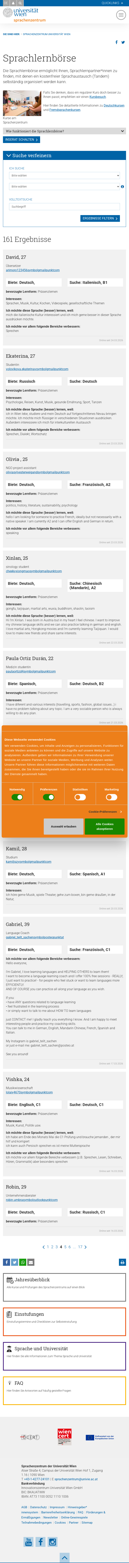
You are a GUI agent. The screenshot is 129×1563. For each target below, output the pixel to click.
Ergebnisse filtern (98, 218)
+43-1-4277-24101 (37, 1479)
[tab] (64, 131)
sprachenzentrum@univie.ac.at (76, 1479)
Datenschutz (38, 1507)
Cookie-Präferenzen (103, 811)
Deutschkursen (114, 105)
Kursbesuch (97, 97)
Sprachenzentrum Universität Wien (46, 34)
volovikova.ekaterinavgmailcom (37, 369)
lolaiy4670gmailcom (29, 1092)
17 (80, 1246)
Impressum (57, 1507)
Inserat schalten (19, 139)
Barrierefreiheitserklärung (58, 1512)
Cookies (60, 1522)
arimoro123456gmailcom (33, 270)
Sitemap (87, 1522)
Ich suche (16, 168)
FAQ (80, 1512)
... (74, 1246)
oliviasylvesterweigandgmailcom (38, 472)
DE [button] (6, 3)
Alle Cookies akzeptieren (105, 826)
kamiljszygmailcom (28, 862)
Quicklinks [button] (110, 3)
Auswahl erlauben (63, 826)
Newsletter (50, 1517)
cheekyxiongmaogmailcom (34, 571)
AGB (24, 1507)
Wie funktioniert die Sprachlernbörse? (35, 131)
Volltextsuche (20, 199)
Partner (73, 1522)
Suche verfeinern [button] (28, 155)
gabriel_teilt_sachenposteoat (35, 937)
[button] (13, 3)
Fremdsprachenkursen (64, 110)
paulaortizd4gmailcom (31, 671)
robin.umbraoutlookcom (32, 1200)
